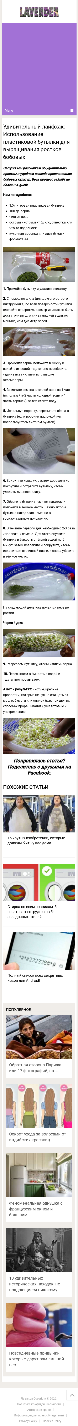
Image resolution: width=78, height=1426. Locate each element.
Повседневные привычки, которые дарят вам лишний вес (36, 1359)
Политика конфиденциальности (39, 1404)
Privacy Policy (28, 1421)
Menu (9, 110)
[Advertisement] (39, 64)
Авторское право (39, 1409)
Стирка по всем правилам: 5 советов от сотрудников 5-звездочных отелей (32, 912)
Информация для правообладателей (39, 1415)
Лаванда (27, 1398)
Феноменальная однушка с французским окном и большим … (35, 1209)
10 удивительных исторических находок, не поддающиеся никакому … (35, 1284)
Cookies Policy (52, 1421)
